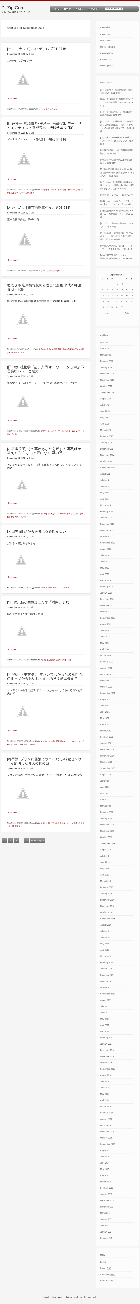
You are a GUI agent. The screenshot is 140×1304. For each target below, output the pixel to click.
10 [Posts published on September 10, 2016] (127, 289)
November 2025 (107, 380)
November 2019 (107, 831)
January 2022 (106, 668)
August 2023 (106, 549)
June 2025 (105, 411)
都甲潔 (17, 826)
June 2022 (105, 637)
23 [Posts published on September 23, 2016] (122, 301)
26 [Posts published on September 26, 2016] (102, 307)
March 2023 (105, 580)
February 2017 (106, 1037)
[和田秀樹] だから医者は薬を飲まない (36, 531)
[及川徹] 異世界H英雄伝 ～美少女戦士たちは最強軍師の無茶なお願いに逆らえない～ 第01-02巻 (117, 172)
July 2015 (104, 1157)
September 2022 (107, 618)
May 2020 (104, 793)
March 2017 (105, 1031)
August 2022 (106, 624)
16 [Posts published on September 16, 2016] (122, 295)
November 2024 (107, 455)
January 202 (105, 1232)
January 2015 (106, 1194)
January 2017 (106, 1044)
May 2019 (104, 868)
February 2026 (106, 361)
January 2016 (106, 1119)
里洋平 (23, 193)
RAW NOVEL (106, 59)
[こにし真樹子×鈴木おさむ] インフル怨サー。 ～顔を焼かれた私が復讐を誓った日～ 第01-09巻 (116, 236)
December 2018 (107, 900)
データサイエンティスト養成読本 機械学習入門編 (60, 190)
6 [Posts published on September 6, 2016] (107, 289)
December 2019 (107, 825)
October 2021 (106, 687)
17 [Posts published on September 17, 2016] (127, 295)
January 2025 (106, 442)
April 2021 (104, 724)
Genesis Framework (69, 1297)
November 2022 (107, 605)
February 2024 (106, 511)
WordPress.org (107, 1281)
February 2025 (106, 436)
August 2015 (106, 1150)
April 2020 (104, 799)
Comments (107, 1274)
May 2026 (104, 342)
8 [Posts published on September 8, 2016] (117, 289)
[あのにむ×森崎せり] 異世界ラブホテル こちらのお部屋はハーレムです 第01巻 (116, 102)
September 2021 (107, 693)
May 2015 (104, 1169)
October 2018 (106, 912)
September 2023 (107, 543)
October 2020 (106, 762)
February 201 (106, 1238)
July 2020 (104, 781)
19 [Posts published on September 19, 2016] (102, 301)
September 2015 (107, 1144)
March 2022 (105, 655)
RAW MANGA (22, 109)
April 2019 (104, 875)
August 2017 (106, 1000)
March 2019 (105, 881)
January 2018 (106, 969)
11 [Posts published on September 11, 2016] (132, 289)
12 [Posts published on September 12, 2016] (102, 295)
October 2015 (106, 1138)
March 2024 (105, 505)
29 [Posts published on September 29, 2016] (117, 307)
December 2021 (107, 674)
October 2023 (106, 536)
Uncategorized (106, 66)
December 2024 (107, 449)
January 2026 (106, 367)
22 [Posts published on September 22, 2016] (117, 301)
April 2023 (104, 574)
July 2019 (104, 856)
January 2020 (106, 818)
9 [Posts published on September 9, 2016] (122, 289)
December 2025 (107, 374)
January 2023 (106, 593)
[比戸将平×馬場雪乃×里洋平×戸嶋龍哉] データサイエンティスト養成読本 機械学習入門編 (44, 126)
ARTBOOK (105, 34)
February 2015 (106, 1188)
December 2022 (107, 599)
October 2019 (106, 837)
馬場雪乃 (30, 193)
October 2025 (106, 386)
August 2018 (106, 925)
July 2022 (104, 630)
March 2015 (105, 1182)
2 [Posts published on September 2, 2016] (122, 284)
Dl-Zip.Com (12, 7)
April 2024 (104, 499)
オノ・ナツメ (44, 109)
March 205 (105, 1213)
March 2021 (105, 731)
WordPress (85, 1297)
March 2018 (105, 956)
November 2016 (107, 1056)
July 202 (104, 1225)
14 (26, 840)
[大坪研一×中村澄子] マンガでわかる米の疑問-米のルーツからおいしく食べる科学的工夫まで (45, 676)
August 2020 (106, 774)
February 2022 (106, 662)
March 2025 (105, 430)
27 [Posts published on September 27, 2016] (107, 307)
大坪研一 (31, 744)
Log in (103, 1262)
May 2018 (104, 943)
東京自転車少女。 (55, 271)
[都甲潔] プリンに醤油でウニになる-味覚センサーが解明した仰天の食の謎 (44, 761)
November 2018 (107, 906)
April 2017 (104, 1025)
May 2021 (104, 718)
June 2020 (105, 787)
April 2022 (104, 649)
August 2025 (106, 399)
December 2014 (107, 1200)
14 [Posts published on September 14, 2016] (112, 295)
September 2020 (107, 768)
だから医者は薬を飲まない (51, 587)
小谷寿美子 (23, 517)
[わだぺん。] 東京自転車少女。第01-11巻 (39, 207)
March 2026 (105, 355)
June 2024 (105, 486)
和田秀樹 (65, 587)
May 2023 (104, 568)
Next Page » (37, 840)
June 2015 (105, 1163)
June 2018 (105, 937)
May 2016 (104, 1094)
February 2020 (106, 812)
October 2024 (106, 461)
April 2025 (104, 424)
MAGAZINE (105, 41)
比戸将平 (16, 193)
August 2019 (106, 850)
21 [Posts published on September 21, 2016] (112, 301)
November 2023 (107, 530)
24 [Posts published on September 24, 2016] (127, 301)
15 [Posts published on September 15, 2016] (117, 295)
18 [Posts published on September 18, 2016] (132, 295)
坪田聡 (43, 659)
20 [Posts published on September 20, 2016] (107, 301)
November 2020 (107, 756)
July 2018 (104, 931)
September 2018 (107, 918)
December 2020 (107, 749)
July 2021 (104, 706)
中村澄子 (23, 744)
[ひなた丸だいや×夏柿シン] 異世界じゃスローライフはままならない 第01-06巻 (117, 140)
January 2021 (106, 743)
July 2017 (104, 1006)
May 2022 (104, 643)
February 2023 (106, 586)
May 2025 (104, 417)
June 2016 (105, 1088)
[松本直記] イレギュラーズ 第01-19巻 (117, 195)
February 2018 (106, 962)
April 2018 (104, 950)
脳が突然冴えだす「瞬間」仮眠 (59, 659)
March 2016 (105, 1106)
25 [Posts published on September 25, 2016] (132, 301)
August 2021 (106, 699)
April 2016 (104, 1100)
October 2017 (106, 987)
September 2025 (107, 392)
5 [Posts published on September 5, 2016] (102, 289)
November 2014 (107, 1207)
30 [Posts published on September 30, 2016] (122, 307)
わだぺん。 (43, 271)
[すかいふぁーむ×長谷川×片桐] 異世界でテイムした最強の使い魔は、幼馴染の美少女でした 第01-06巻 (117, 185)
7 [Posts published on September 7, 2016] (112, 289)
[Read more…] (14, 98)
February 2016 (106, 1113)
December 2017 (107, 975)
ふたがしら (54, 109)
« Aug (107, 313)
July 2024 (104, 480)
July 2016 (104, 1081)
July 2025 (104, 405)
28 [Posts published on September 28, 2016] (112, 307)
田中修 (14, 434)
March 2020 (105, 806)
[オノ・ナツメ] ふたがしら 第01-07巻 (36, 49)
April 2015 (104, 1175)
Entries (105, 1268)
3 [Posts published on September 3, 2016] (127, 284)
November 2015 (107, 1131)
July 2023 (104, 555)
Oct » (127, 313)
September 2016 (107, 1069)
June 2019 (105, 862)
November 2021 (107, 680)
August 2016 (106, 1075)
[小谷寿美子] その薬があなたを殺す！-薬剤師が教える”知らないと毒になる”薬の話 (44, 451)
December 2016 (107, 1050)
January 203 (105, 1219)
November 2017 (107, 981)
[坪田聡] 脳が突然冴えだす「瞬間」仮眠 (38, 602)
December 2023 (107, 524)
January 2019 (106, 893)
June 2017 (105, 1012)
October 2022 (106, 611)
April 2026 (104, 348)
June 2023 (105, 561)
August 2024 (106, 474)
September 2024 (107, 467)
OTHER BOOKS (23, 190)
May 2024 (104, 493)
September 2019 (107, 843)
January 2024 (106, 518)
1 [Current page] (4, 840)
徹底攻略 (42, 349)
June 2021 (105, 712)
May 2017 (104, 1019)
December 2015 (107, 1125)
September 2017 (107, 994)
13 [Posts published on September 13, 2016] (107, 295)
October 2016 (106, 1062)
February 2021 (106, 737)
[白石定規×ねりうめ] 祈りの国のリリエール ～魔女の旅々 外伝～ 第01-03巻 (116, 213)
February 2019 (106, 887)
